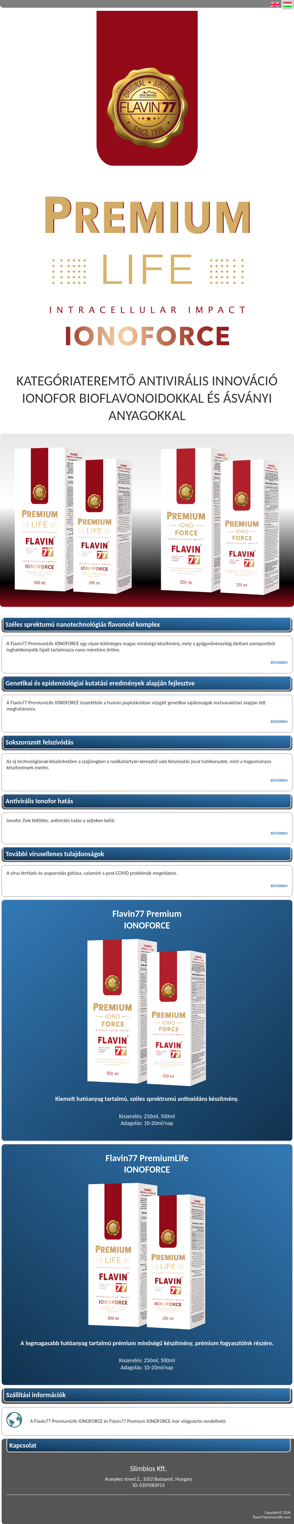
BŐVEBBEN (279, 662)
